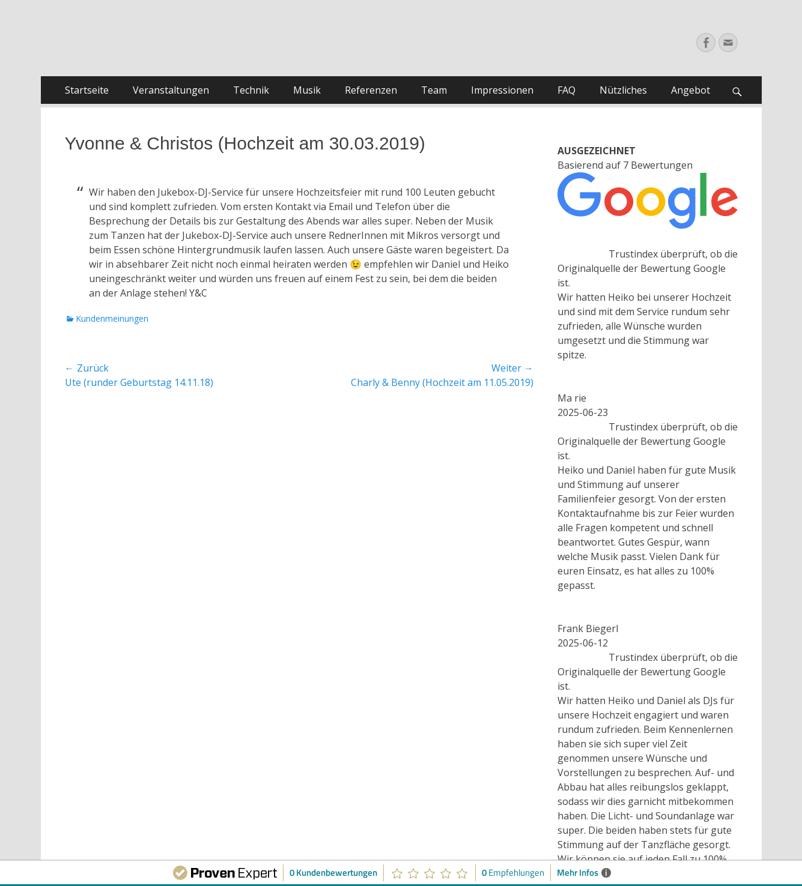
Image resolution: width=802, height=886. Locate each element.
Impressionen (502, 90)
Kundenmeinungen (112, 318)
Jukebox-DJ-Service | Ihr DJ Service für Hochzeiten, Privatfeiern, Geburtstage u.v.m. (306, 829)
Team (434, 90)
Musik (307, 90)
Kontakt (427, 768)
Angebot (690, 90)
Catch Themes (474, 841)
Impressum (344, 756)
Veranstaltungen (171, 90)
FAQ (566, 90)
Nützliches (623, 90)
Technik (251, 90)
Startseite (87, 90)
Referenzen (371, 90)
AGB (379, 756)
